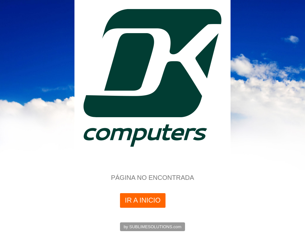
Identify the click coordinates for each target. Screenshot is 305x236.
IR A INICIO (143, 200)
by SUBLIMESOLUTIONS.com (152, 226)
